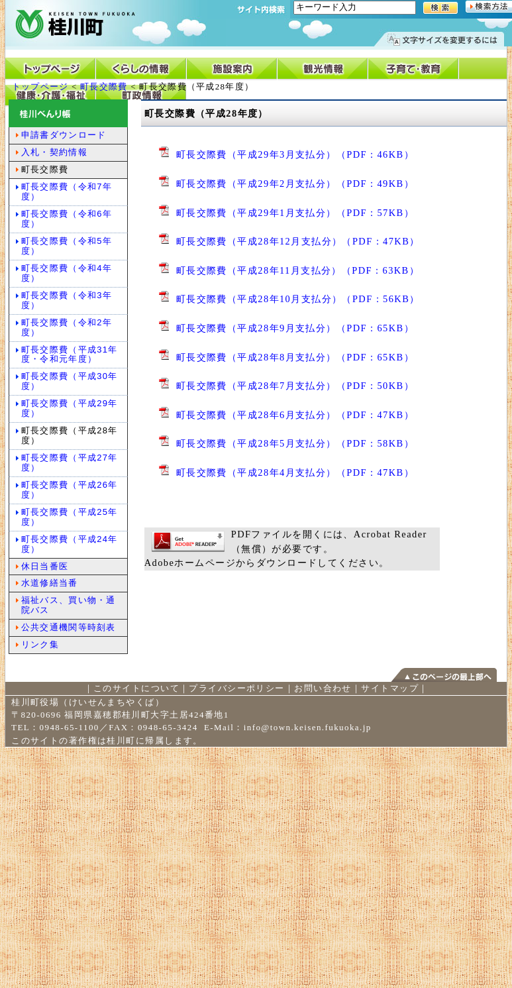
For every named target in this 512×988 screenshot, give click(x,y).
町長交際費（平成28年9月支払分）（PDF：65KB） (295, 328)
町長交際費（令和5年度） (66, 246)
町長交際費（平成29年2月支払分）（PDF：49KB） (295, 183)
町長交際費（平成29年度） (69, 408)
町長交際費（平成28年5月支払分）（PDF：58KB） (295, 443)
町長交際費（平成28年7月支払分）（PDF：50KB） (295, 385)
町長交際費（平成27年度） (69, 462)
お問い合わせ (323, 688)
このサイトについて (136, 688)
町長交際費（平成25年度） (69, 517)
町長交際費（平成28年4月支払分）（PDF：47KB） (295, 472)
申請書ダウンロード (64, 135)
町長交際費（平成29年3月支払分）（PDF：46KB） (295, 154)
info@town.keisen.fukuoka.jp (308, 727)
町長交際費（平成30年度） (69, 381)
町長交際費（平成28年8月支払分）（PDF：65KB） (295, 357)
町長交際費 (103, 86)
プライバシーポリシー (236, 688)
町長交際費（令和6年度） (66, 219)
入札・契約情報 (54, 152)
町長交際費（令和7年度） (66, 191)
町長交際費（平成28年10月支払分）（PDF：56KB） (298, 299)
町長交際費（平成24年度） (69, 544)
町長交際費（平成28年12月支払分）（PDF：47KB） (298, 241)
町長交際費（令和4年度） (66, 273)
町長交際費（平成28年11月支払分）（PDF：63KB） (297, 270)
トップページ (40, 86)
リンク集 (40, 644)
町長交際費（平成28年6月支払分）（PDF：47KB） (295, 415)
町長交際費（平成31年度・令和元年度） (69, 354)
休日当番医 (45, 566)
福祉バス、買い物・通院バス (68, 605)
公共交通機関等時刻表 (68, 627)
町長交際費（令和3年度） (66, 300)
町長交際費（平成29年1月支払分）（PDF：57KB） (295, 212)
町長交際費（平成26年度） (69, 490)
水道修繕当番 (49, 583)
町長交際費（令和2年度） (66, 327)
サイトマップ (390, 688)
